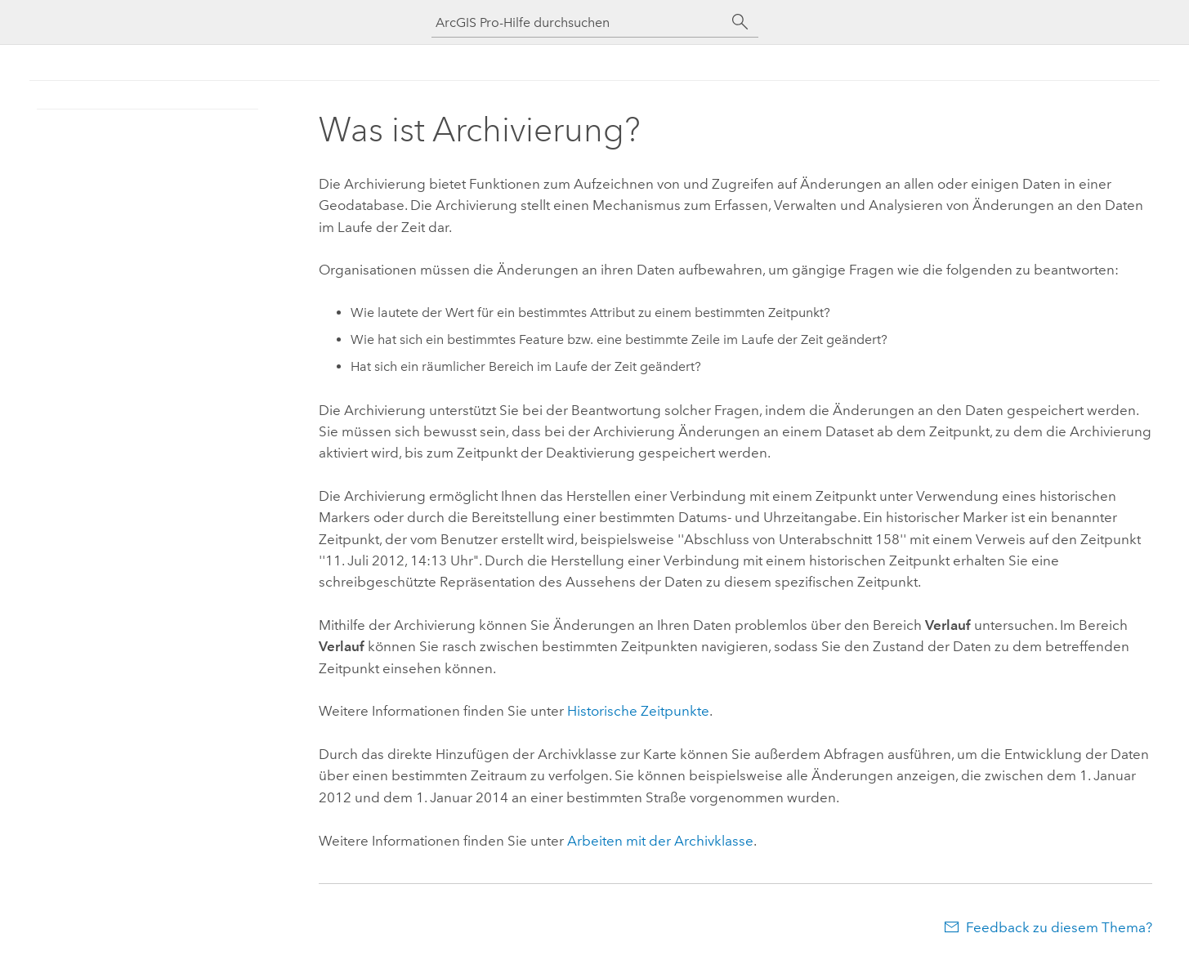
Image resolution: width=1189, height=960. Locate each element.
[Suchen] (740, 22)
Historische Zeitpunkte (638, 711)
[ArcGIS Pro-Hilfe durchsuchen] (578, 22)
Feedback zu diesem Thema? (1059, 927)
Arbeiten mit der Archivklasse (660, 841)
